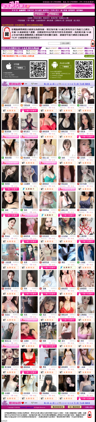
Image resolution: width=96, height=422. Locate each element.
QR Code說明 (89, 56)
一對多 (16, 158)
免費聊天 (35, 184)
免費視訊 (16, 105)
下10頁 (82, 84)
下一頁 (76, 84)
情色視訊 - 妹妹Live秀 (27, 407)
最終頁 (87, 84)
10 (72, 84)
